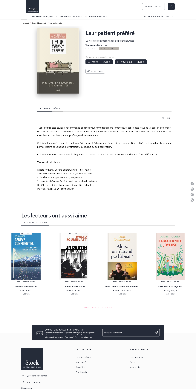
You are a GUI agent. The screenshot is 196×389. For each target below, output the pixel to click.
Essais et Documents (39, 23)
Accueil (26, 23)
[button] (153, 6)
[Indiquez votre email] (127, 333)
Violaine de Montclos (96, 45)
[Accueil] (32, 6)
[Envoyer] (156, 332)
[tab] (24, 16)
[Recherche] (171, 6)
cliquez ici (87, 337)
